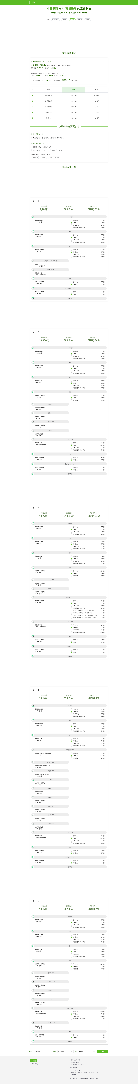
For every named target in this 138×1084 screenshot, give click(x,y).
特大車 (88, 19)
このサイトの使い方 (76, 1070)
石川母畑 (70, 8)
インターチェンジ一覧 (77, 1064)
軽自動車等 (55, 19)
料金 (96, 89)
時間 (48, 89)
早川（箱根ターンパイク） (40, 150)
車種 (76, 1051)
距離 (73, 89)
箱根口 (53, 150)
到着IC (55, 1051)
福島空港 (35, 157)
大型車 (80, 19)
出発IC (31, 1051)
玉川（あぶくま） (54, 157)
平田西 (44, 157)
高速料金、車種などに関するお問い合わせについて (85, 1072)
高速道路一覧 (75, 1062)
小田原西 (52, 8)
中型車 (72, 19)
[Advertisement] (69, 36)
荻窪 (60, 150)
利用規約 (73, 1074)
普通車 (64, 19)
